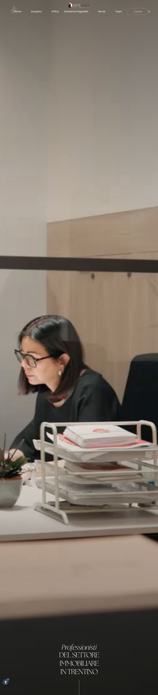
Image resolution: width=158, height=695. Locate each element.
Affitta (54, 10)
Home (17, 10)
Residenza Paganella (75, 10)
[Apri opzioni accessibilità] (5, 682)
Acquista (35, 10)
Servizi (101, 10)
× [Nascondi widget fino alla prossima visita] (8, 679)
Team (118, 10)
